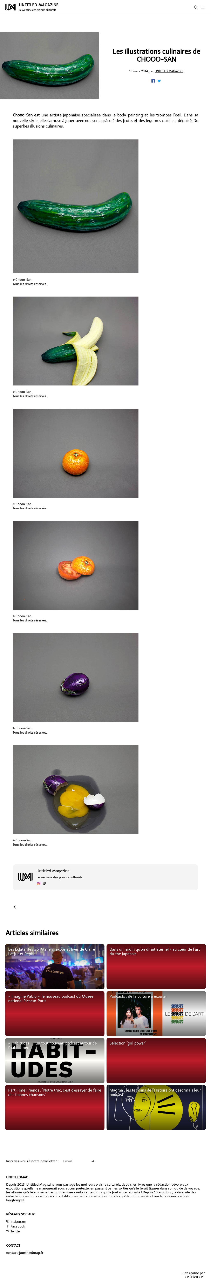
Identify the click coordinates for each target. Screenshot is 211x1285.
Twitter (13, 1231)
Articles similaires (32, 933)
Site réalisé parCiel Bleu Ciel (194, 1275)
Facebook (15, 1226)
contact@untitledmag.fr (24, 1253)
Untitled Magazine (169, 71)
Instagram (16, 1221)
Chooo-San (23, 115)
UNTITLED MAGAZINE (39, 7)
